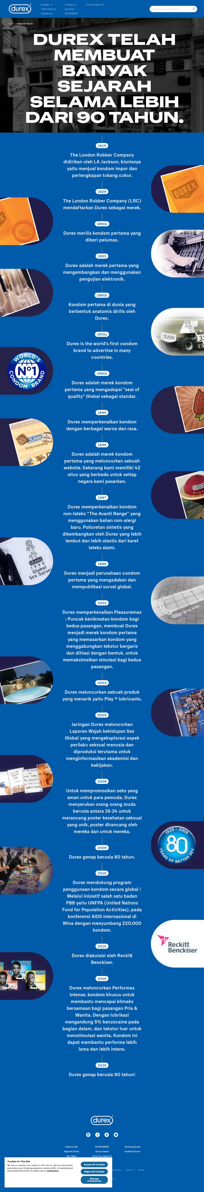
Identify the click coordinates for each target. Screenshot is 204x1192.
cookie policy (53, 1171)
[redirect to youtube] (115, 1135)
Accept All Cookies (94, 1164)
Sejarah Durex (71, 1151)
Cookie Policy (116, 1170)
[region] (58, 1172)
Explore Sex (47, 13)
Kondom (45, 4)
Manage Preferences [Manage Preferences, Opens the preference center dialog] (94, 1179)
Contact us (70, 4)
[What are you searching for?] (194, 9)
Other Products (48, 8)
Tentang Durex (133, 1146)
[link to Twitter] (106, 1135)
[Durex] (20, 9)
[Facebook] (97, 1135)
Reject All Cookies (94, 1171)
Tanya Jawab (102, 1151)
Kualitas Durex (132, 1151)
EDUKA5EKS (71, 13)
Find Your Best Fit (95, 4)
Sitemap (141, 1170)
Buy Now (69, 8)
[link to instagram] (88, 1135)
